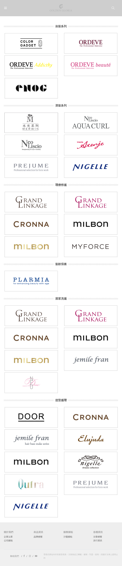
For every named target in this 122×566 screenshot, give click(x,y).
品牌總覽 (38, 536)
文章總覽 (97, 536)
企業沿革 (8, 536)
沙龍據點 (67, 536)
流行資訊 (97, 540)
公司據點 (8, 540)
